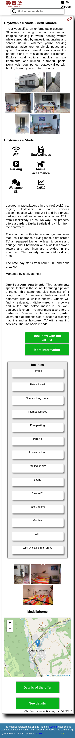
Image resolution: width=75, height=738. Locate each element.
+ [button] (9, 623)
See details (37, 703)
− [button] (9, 629)
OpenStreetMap (62, 675)
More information (47, 350)
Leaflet (47, 675)
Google (53, 726)
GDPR (39, 733)
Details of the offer (37, 687)
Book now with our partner (47, 337)
